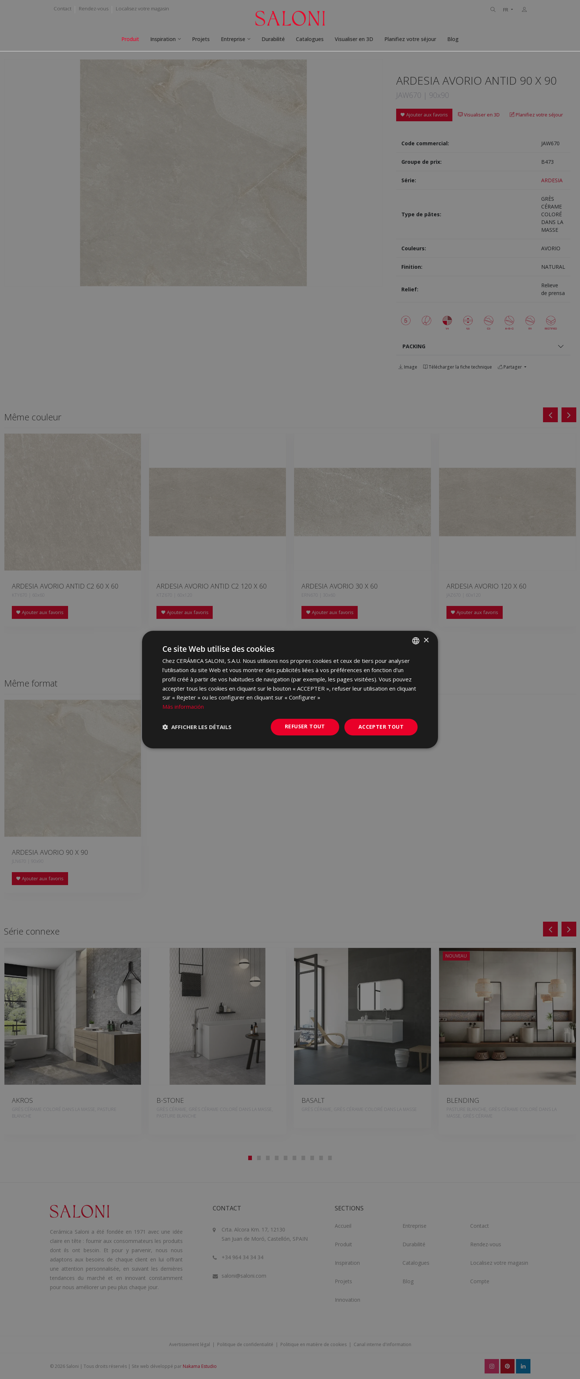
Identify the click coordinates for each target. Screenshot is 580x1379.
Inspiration (163, 39)
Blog (453, 39)
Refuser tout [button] (305, 726)
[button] (197, 727)
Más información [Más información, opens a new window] (183, 706)
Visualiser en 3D (354, 39)
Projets (201, 39)
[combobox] (415, 640)
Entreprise (233, 39)
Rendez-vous (93, 8)
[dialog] (290, 689)
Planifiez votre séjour (410, 39)
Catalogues (310, 39)
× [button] (426, 640)
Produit (130, 39)
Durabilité (273, 39)
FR (506, 10)
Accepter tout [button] (381, 726)
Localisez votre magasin (142, 8)
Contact (62, 8)
